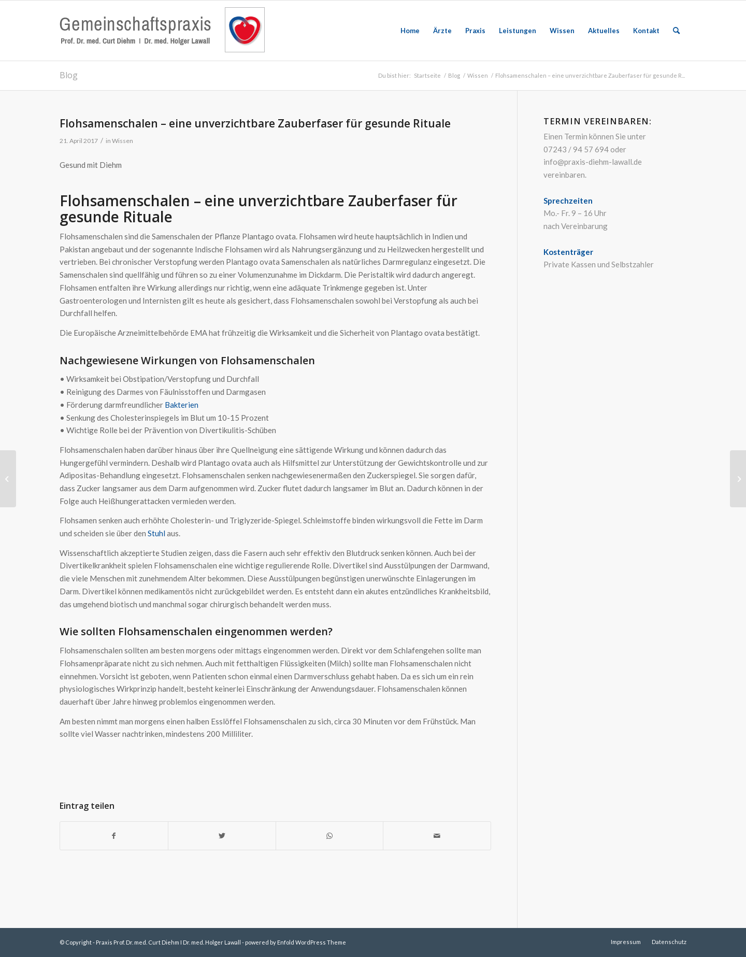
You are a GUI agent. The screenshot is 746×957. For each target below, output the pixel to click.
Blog (69, 75)
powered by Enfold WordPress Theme (295, 942)
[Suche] (676, 31)
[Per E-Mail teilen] (437, 836)
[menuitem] (410, 31)
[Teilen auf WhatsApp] (329, 836)
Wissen (122, 141)
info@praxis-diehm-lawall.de (592, 161)
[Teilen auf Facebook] (114, 836)
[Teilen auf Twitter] (222, 836)
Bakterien (181, 404)
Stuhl (156, 533)
